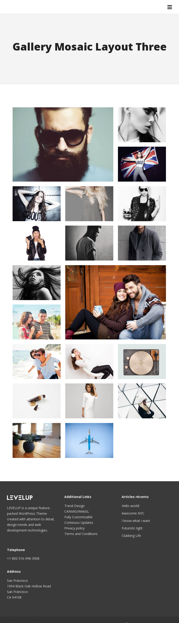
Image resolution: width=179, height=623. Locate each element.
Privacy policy (74, 528)
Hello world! (130, 506)
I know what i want (136, 520)
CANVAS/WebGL (76, 511)
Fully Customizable (78, 517)
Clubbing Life (131, 535)
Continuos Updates (78, 522)
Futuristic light (132, 528)
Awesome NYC (133, 513)
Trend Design (74, 506)
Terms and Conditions (81, 534)
